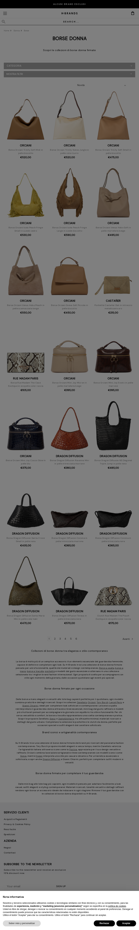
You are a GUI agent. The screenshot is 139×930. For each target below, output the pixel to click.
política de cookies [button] (117, 906)
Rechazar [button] (104, 923)
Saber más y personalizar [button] (22, 923)
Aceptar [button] (126, 923)
